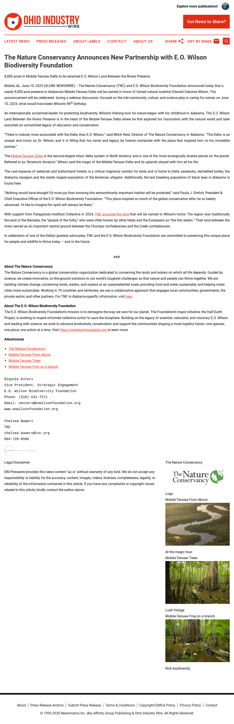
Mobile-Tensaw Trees (25, 361)
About (21, 705)
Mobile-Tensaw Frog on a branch (33, 367)
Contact (117, 41)
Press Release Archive (46, 705)
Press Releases (51, 41)
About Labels (86, 41)
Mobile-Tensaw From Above (30, 355)
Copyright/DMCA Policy (157, 705)
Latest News (17, 41)
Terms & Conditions (120, 705)
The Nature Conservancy (27, 349)
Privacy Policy (190, 705)
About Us (143, 41)
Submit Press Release (84, 705)
